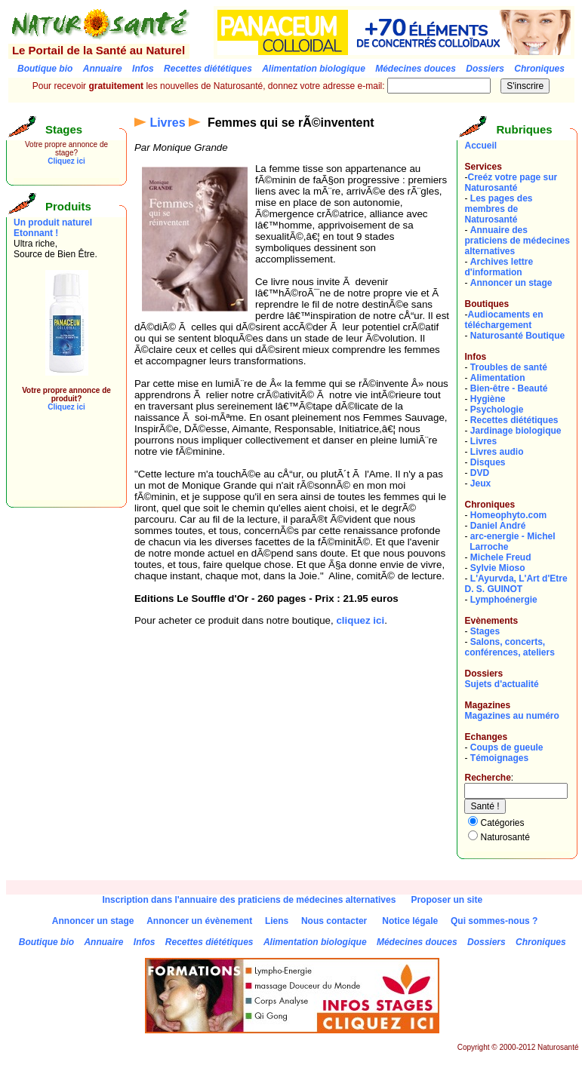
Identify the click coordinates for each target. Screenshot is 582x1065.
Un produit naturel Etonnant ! (53, 227)
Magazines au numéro (511, 716)
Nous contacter (334, 921)
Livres (167, 122)
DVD (479, 473)
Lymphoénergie (503, 599)
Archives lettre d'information (498, 267)
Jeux (480, 483)
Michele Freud (500, 557)
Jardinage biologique (516, 430)
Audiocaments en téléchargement (503, 319)
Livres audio (497, 452)
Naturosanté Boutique (517, 335)
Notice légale (410, 921)
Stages (485, 631)
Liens (276, 921)
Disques (488, 462)
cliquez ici (360, 620)
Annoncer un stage (511, 283)
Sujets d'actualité (501, 684)
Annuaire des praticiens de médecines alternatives (516, 240)
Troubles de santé (508, 367)
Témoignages (499, 758)
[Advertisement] (59, 466)
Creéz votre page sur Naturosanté (510, 182)
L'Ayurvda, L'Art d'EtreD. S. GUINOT (515, 583)
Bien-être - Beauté (509, 388)
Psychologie (497, 409)
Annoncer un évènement (199, 921)
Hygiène (488, 399)
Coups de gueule (507, 747)
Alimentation (497, 378)
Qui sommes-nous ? (494, 921)
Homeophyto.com (508, 515)
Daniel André (498, 525)
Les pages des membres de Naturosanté (498, 209)
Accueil (480, 145)
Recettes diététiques (514, 420)
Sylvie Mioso (497, 568)
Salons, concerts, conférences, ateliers (509, 647)
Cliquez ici (66, 161)
